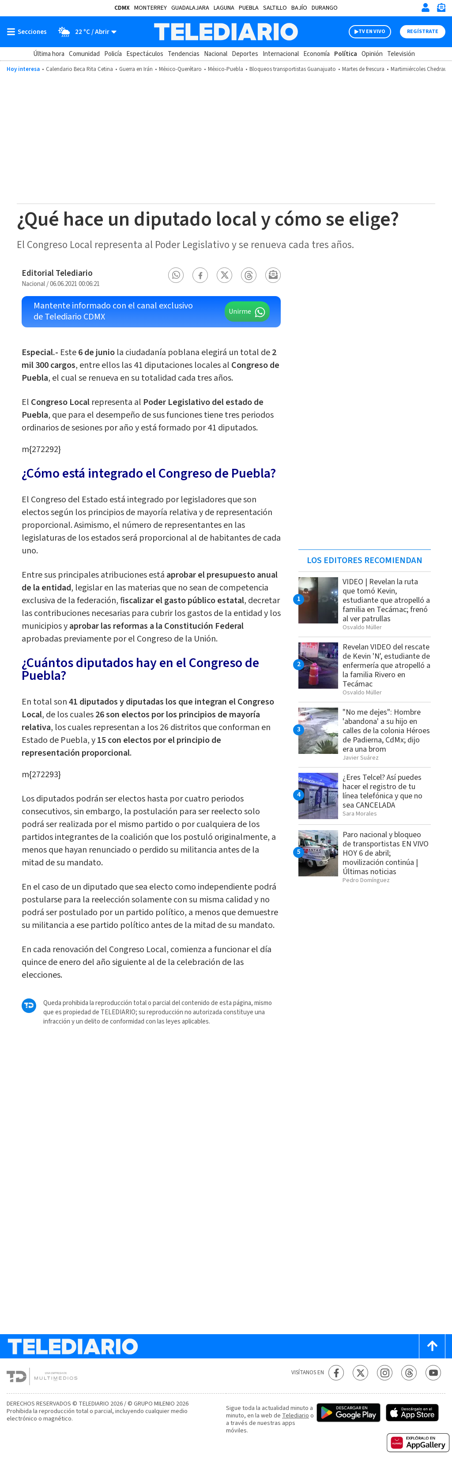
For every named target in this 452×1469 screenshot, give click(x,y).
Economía (316, 54)
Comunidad (84, 54)
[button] (176, 275)
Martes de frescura (363, 69)
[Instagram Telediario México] (384, 1372)
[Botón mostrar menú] (29, 31)
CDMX (122, 8)
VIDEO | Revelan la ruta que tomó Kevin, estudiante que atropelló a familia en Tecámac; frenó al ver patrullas (386, 600)
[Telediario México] (226, 31)
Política (345, 54)
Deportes (245, 54)
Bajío (299, 8)
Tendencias (184, 54)
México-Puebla (225, 69)
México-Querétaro (180, 69)
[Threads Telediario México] (409, 1372)
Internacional (281, 54)
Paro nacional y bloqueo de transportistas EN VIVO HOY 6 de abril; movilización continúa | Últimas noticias (386, 853)
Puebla (249, 8)
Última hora (48, 54)
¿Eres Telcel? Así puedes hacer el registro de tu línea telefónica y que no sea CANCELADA (382, 791)
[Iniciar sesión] (425, 7)
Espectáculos (144, 54)
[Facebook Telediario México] (336, 1372)
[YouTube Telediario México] (433, 1372)
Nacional (215, 54)
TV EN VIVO (371, 31)
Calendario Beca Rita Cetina (79, 69)
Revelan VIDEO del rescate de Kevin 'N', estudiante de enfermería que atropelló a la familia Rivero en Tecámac (386, 666)
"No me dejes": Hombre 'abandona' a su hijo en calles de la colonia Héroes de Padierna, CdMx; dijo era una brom (386, 731)
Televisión (401, 54)
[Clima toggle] (84, 31)
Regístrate (422, 31)
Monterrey (150, 8)
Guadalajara (190, 8)
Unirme (240, 311)
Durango (325, 8)
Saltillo (275, 8)
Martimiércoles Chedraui (419, 69)
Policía (113, 54)
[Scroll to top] (432, 1346)
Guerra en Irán (136, 69)
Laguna (224, 8)
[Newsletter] (441, 9)
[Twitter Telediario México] (360, 1372)
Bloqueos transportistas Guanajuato (292, 69)
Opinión (372, 54)
